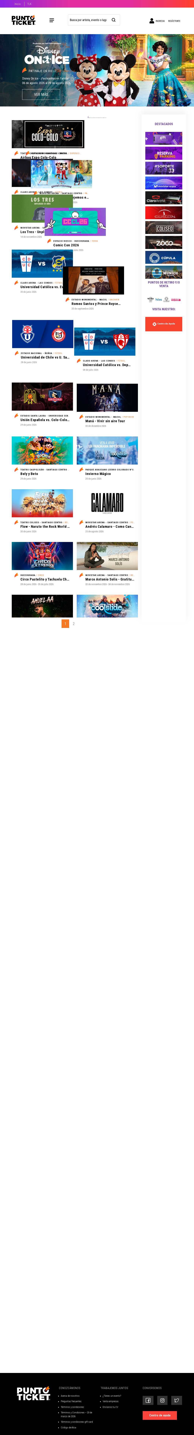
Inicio (18, 4)
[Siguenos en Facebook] (148, 1429)
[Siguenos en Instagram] (162, 1429)
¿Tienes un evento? (112, 1424)
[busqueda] (114, 19)
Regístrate (174, 21)
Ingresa (156, 21)
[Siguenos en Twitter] (176, 1429)
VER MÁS (41, 94)
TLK (29, 4)
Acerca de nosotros (70, 1424)
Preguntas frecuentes (71, 1430)
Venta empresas (111, 1430)
